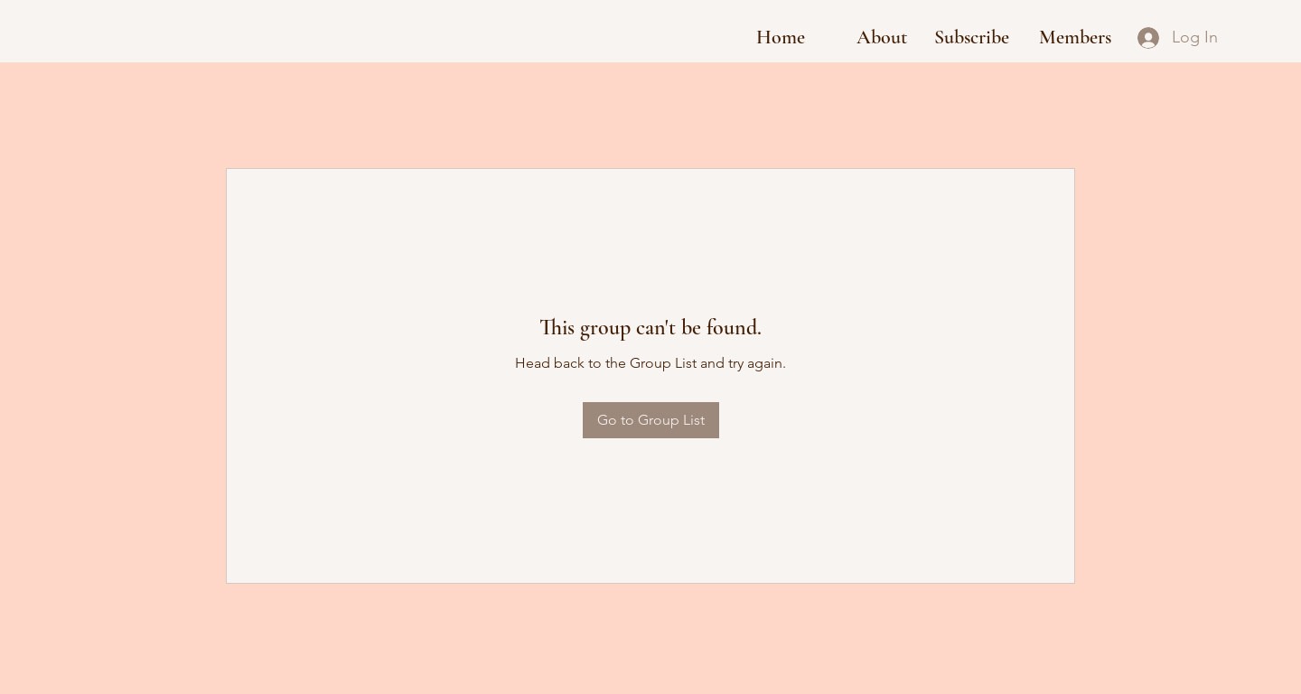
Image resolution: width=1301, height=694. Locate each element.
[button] (972, 37)
